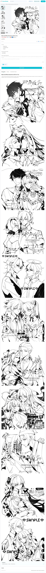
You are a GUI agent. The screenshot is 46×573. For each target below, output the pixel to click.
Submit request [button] (21, 67)
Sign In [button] (43, 1)
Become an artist (36, 1)
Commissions (3, 4)
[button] (1, 1)
